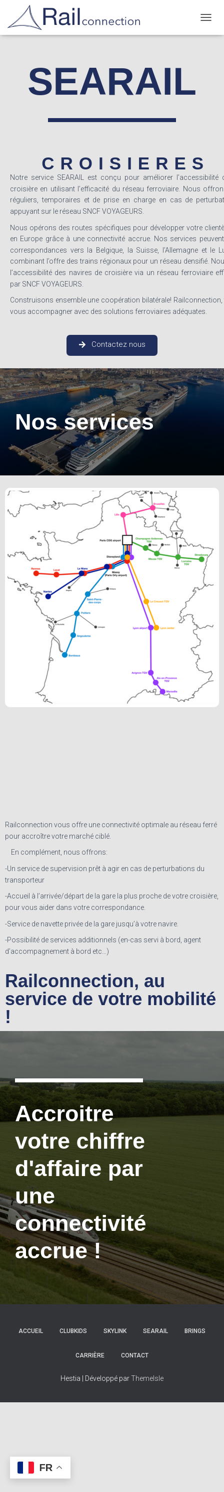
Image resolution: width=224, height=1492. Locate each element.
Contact (134, 1355)
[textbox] (112, 888)
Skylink (115, 1331)
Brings (195, 1331)
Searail (155, 1331)
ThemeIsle (147, 1378)
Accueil (30, 1331)
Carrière (90, 1355)
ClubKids (73, 1331)
